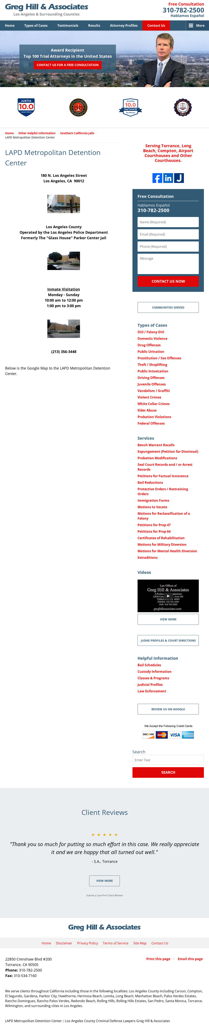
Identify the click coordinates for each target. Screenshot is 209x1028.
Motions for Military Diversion (162, 544)
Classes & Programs (153, 678)
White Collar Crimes (154, 404)
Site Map (140, 943)
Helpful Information (158, 658)
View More (104, 881)
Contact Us (156, 25)
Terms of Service (115, 943)
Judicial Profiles (150, 684)
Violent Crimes (149, 397)
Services (146, 438)
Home (9, 25)
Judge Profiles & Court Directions (168, 640)
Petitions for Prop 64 (154, 531)
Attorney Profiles (124, 25)
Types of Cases (36, 25)
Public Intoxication (153, 371)
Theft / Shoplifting (152, 364)
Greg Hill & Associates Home (46, 10)
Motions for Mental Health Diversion (167, 551)
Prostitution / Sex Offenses (159, 358)
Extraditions (148, 557)
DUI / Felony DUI (151, 332)
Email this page (190, 959)
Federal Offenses (151, 423)
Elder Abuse (147, 410)
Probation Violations (154, 417)
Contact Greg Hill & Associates (183, 10)
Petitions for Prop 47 (154, 525)
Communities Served (168, 307)
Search (168, 772)
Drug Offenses (149, 345)
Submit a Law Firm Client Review (104, 895)
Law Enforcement (152, 691)
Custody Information (155, 671)
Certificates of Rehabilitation (161, 538)
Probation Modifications (157, 458)
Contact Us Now (168, 281)
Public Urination (151, 351)
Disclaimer (64, 943)
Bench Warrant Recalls (156, 445)
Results (94, 25)
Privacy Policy (87, 943)
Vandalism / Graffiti (154, 390)
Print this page (158, 959)
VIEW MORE (168, 619)
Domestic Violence (152, 338)
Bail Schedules (149, 665)
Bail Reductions (150, 482)
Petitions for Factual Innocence (163, 476)
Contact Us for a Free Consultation (68, 65)
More (200, 25)
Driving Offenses (151, 377)
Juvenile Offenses (152, 384)
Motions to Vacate (152, 507)
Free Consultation (156, 196)
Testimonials (67, 25)
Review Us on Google (168, 709)
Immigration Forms (153, 500)
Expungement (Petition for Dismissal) (168, 451)
